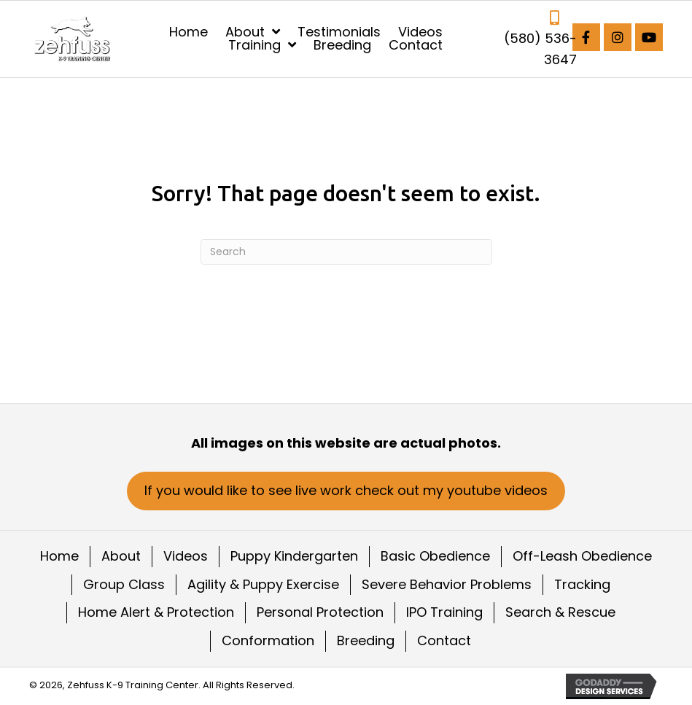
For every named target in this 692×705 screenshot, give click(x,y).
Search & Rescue (560, 612)
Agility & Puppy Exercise (263, 584)
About (121, 556)
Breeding (365, 640)
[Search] (346, 252)
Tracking (582, 584)
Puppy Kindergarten (294, 556)
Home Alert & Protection (156, 612)
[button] (586, 37)
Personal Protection (320, 612)
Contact (444, 640)
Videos (185, 556)
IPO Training (444, 612)
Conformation (268, 640)
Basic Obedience (435, 556)
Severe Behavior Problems (447, 584)
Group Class (124, 584)
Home (59, 556)
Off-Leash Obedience (582, 556)
